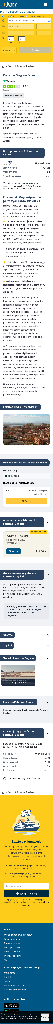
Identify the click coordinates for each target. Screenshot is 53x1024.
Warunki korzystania (14, 985)
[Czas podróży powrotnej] (43, 33)
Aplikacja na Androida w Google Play (11, 1011)
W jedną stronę (18, 16)
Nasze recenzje (12, 951)
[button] (26, 476)
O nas (7, 981)
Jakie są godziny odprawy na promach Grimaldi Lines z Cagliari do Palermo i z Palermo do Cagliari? (24, 611)
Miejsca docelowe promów (18, 934)
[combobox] (29, 20)
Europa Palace (18, 682)
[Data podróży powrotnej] (21, 33)
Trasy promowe (12, 943)
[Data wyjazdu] (21, 26)
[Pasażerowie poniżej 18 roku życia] (21, 38)
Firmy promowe (12, 939)
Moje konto (10, 972)
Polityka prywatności (15, 989)
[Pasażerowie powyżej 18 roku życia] (11, 38)
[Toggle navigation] (45, 4)
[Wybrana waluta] (9, 50)
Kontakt (8, 977)
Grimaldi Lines (42, 163)
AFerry (8, 929)
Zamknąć (45, 1017)
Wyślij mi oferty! (26, 894)
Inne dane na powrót (35, 16)
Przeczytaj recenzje (13, 95)
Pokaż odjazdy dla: (12, 470)
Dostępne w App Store (11, 1005)
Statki (7, 960)
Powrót (6, 16)
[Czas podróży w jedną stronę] (43, 26)
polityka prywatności (29, 1018)
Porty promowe (12, 947)
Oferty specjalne (12, 955)
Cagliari (43, 490)
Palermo (31, 490)
